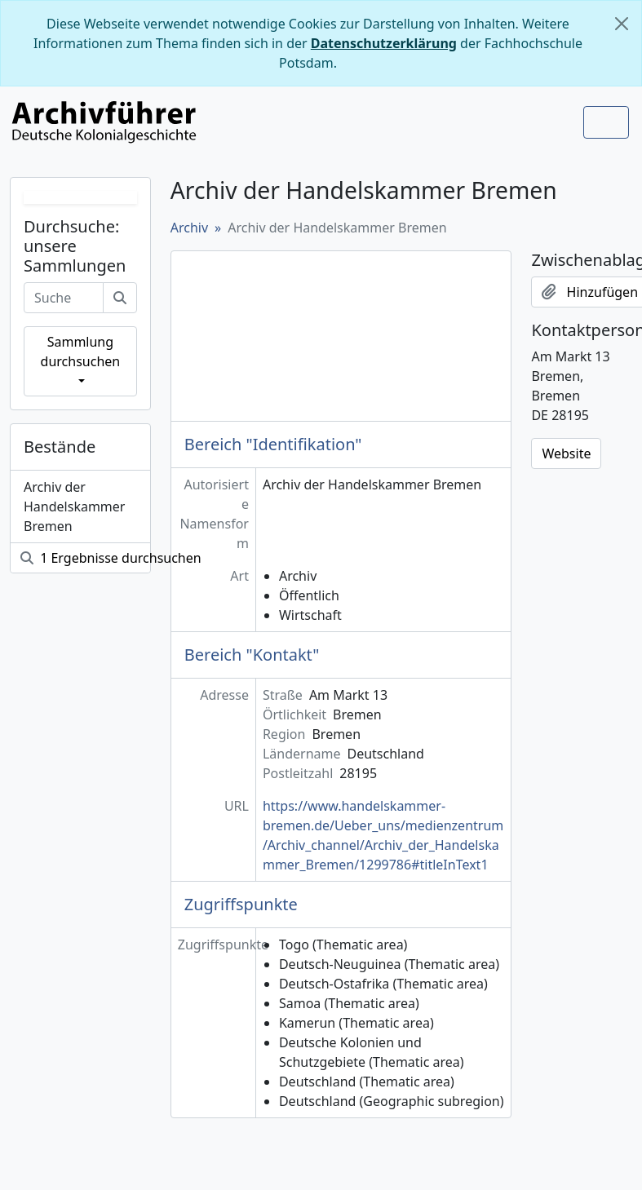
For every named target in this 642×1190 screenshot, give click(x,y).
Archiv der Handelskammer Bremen (74, 506)
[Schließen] (621, 23)
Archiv (189, 228)
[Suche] (120, 297)
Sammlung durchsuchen (81, 351)
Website (566, 453)
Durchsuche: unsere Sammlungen (75, 246)
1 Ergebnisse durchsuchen (85, 558)
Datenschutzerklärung (384, 43)
